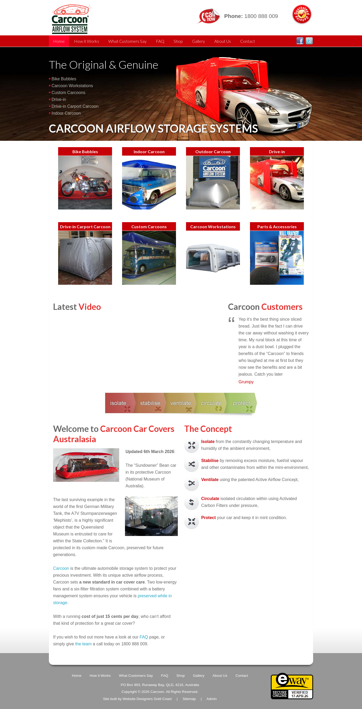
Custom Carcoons (68, 92)
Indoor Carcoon (66, 113)
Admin (211, 699)
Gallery (198, 41)
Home (59, 41)
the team (83, 644)
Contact (247, 41)
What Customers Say (127, 41)
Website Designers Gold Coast (147, 699)
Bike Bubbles (64, 79)
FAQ (160, 41)
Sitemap (189, 699)
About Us (222, 41)
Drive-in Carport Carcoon (75, 106)
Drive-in (59, 99)
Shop (178, 41)
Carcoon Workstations (72, 85)
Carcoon (61, 568)
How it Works (86, 41)
